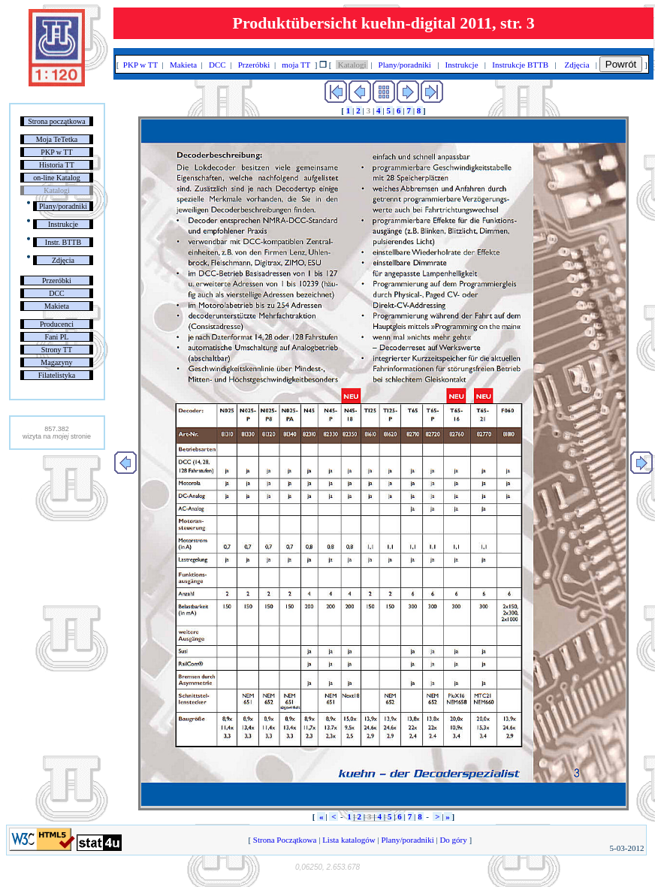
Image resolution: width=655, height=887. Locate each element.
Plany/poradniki (63, 206)
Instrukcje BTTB (520, 64)
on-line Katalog (56, 177)
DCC (57, 293)
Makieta (56, 306)
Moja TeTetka (56, 139)
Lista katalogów (348, 839)
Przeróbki (56, 280)
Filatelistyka (56, 375)
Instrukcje (63, 224)
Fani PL (56, 337)
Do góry (453, 839)
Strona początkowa (56, 121)
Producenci (57, 324)
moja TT (296, 64)
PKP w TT (56, 152)
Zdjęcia (63, 260)
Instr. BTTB (63, 242)
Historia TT (56, 165)
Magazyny (56, 362)
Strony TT (56, 349)
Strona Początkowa (284, 839)
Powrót (620, 64)
